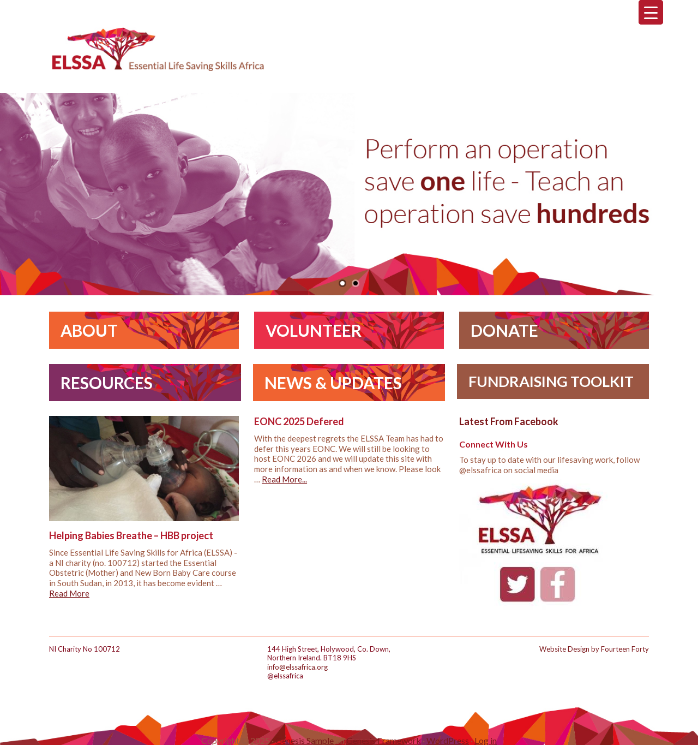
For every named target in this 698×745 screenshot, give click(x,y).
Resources (107, 382)
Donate (504, 330)
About (89, 330)
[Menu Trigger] (651, 12)
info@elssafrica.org (297, 667)
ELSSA (158, 49)
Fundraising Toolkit (551, 381)
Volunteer (314, 330)
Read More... (284, 479)
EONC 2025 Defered (299, 421)
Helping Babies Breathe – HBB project (131, 535)
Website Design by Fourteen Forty (594, 649)
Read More (69, 593)
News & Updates (333, 382)
